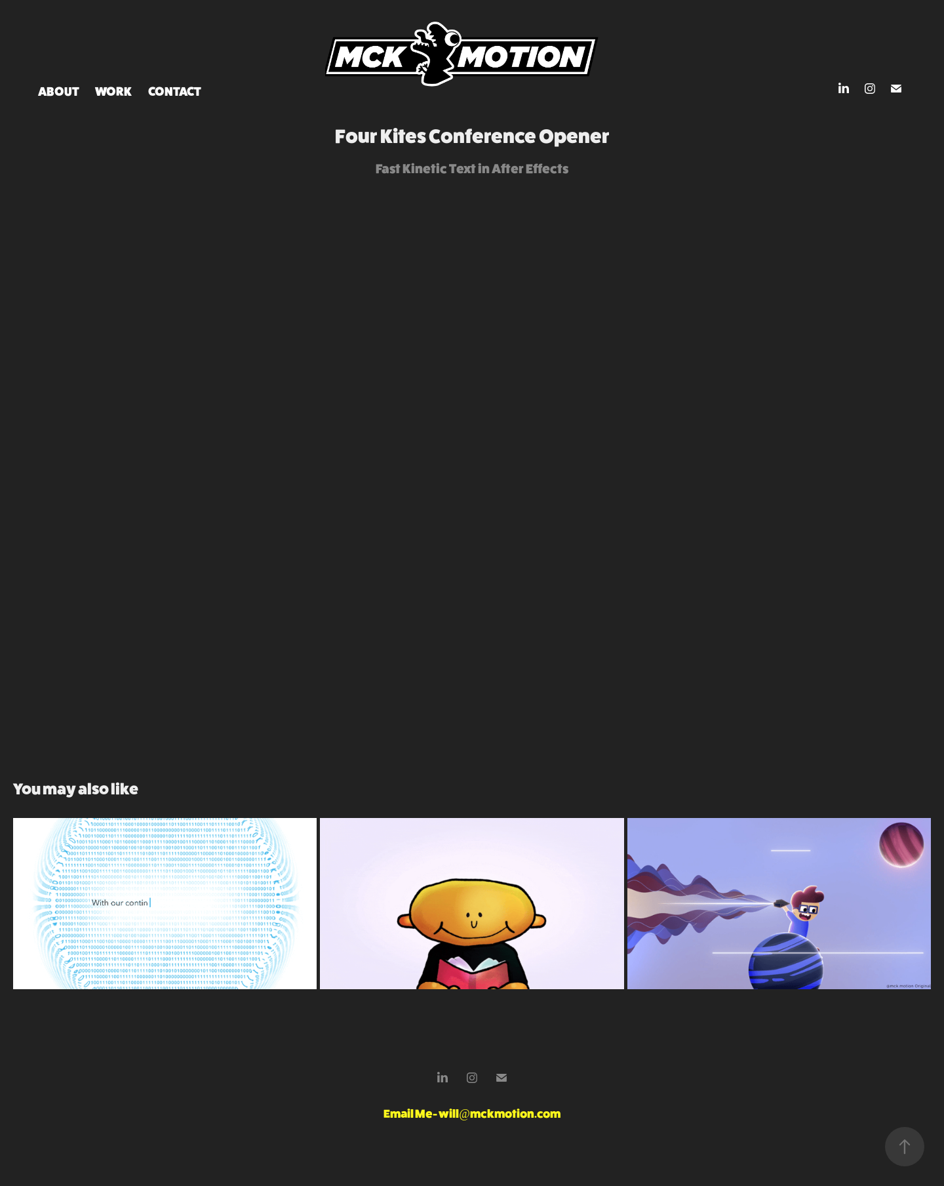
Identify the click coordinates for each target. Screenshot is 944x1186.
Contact (174, 91)
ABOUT (58, 91)
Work (113, 91)
